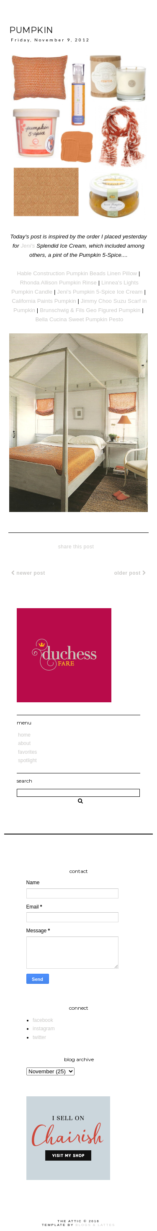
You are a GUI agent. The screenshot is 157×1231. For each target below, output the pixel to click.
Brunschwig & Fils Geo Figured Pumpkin (90, 310)
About (24, 743)
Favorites (27, 752)
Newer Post (28, 573)
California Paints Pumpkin (44, 301)
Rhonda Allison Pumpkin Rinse (58, 282)
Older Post (130, 573)
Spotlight (27, 760)
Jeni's (28, 246)
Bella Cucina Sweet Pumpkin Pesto (79, 319)
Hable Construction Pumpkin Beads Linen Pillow (77, 273)
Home (24, 735)
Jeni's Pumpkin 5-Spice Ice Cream (99, 292)
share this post (76, 547)
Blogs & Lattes (95, 1225)
